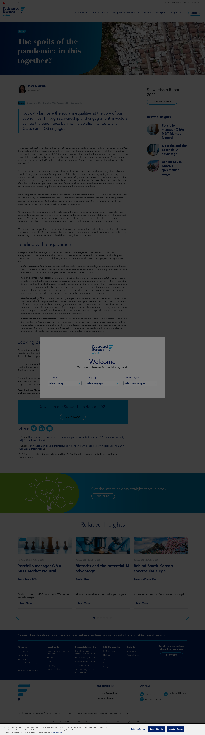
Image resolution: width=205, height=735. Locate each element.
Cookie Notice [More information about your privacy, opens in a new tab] (56, 732)
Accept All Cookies (176, 729)
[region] (102, 729)
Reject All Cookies (156, 729)
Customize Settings (137, 729)
